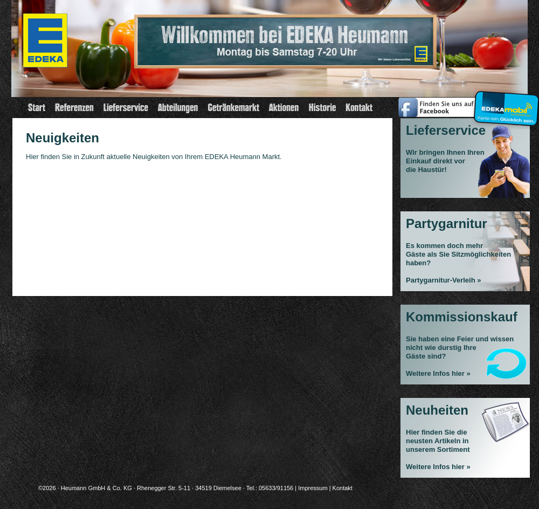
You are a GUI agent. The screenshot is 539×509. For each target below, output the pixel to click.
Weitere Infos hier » (438, 373)
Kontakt (343, 488)
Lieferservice (446, 130)
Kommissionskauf (461, 316)
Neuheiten (437, 410)
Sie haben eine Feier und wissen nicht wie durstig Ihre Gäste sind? (460, 347)
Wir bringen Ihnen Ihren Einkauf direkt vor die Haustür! (445, 161)
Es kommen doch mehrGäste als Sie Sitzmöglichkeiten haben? (458, 254)
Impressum (312, 488)
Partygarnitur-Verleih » (443, 280)
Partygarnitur (446, 223)
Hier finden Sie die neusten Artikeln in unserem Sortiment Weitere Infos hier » (438, 449)
